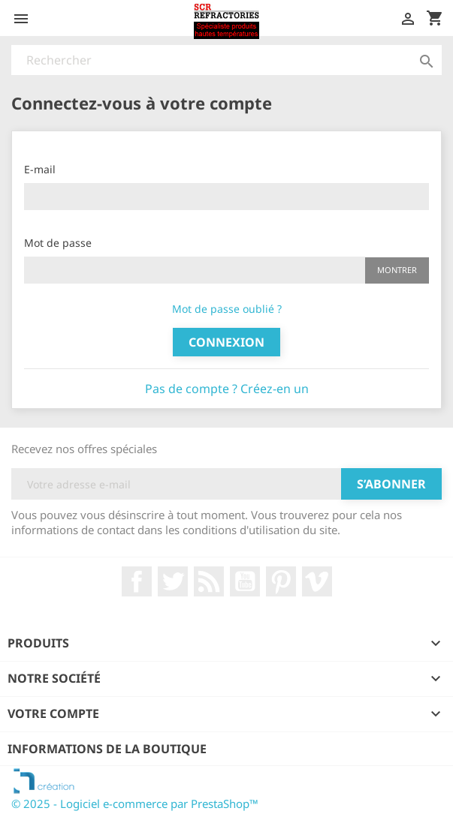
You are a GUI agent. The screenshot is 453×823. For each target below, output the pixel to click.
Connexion (226, 342)
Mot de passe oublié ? (227, 309)
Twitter (173, 581)
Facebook (137, 581)
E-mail (40, 169)
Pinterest (281, 581)
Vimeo (317, 581)
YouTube (245, 581)
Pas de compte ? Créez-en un (227, 388)
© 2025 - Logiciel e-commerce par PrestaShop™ (134, 803)
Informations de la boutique (107, 748)
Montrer (397, 269)
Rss (209, 581)
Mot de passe (58, 243)
